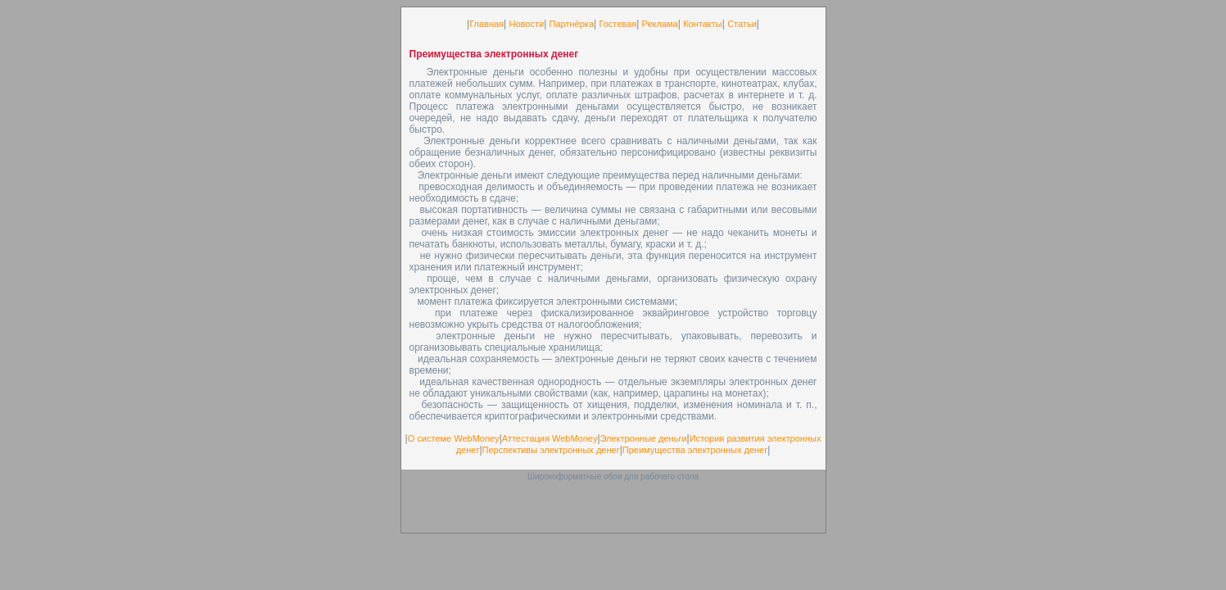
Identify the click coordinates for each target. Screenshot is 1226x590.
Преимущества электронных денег (694, 450)
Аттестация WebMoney (550, 438)
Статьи (742, 24)
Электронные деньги (643, 438)
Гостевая (617, 24)
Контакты (702, 24)
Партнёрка (572, 24)
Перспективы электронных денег (551, 450)
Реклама (660, 24)
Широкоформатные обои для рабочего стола (613, 476)
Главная (486, 24)
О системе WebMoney (454, 438)
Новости (527, 24)
